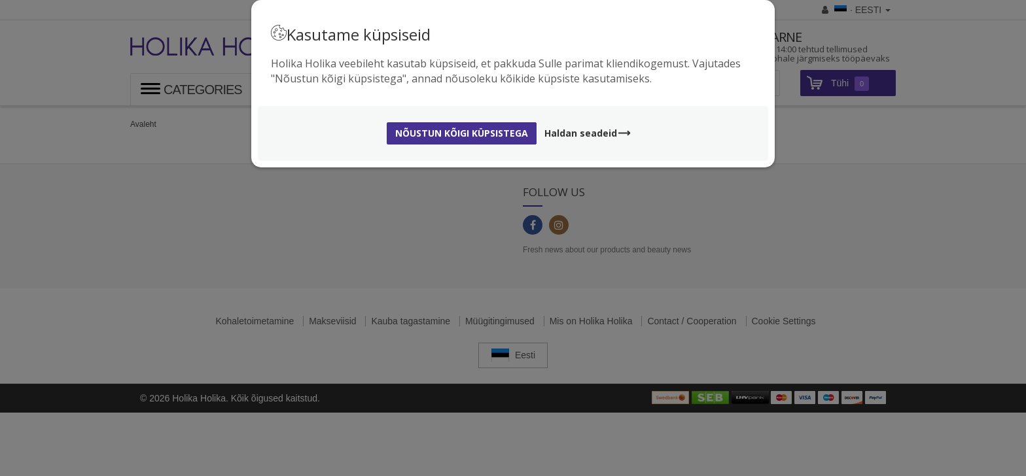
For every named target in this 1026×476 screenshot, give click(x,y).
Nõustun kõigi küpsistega (461, 133)
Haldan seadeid (587, 133)
